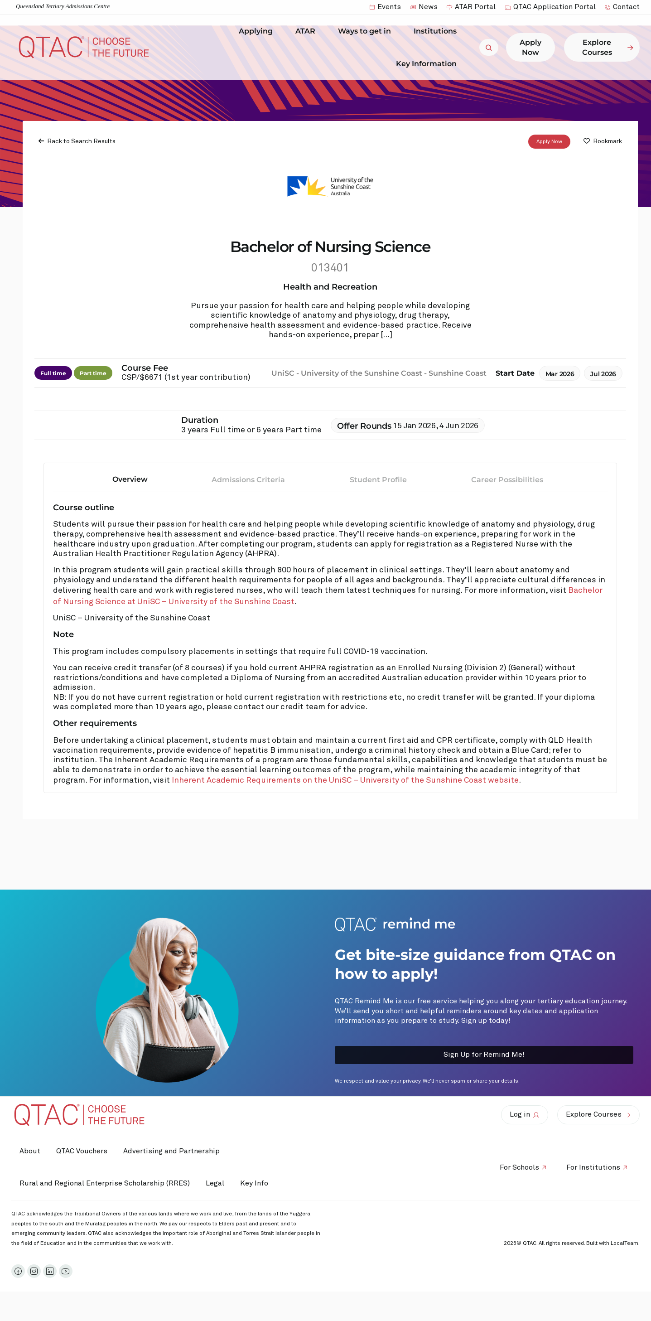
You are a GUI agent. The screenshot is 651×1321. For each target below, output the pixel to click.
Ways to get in (366, 31)
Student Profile (378, 479)
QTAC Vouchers (85, 1151)
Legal (218, 1183)
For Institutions (592, 1167)
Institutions (437, 31)
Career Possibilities (507, 479)
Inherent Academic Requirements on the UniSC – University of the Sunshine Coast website (345, 780)
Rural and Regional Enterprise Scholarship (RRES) (105, 1183)
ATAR (307, 31)
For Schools (516, 1167)
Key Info (262, 1183)
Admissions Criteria (248, 479)
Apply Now (549, 142)
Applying (258, 31)
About (30, 1151)
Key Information (428, 63)
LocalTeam (624, 1243)
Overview (130, 479)
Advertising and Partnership (177, 1151)
